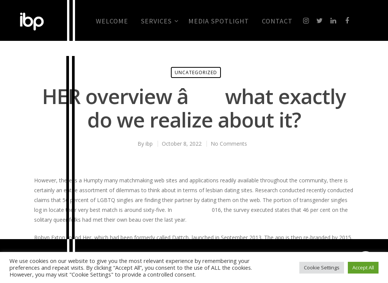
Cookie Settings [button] (322, 267)
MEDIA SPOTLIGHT (218, 21)
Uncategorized (196, 72)
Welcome (112, 21)
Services (159, 21)
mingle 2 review (193, 209)
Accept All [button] (363, 267)
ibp (149, 143)
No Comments (229, 143)
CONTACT (277, 21)
